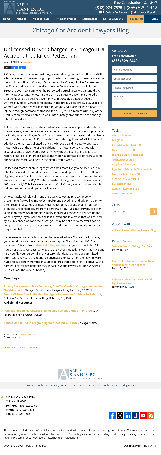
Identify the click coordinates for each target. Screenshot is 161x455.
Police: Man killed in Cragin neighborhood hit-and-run (40, 323)
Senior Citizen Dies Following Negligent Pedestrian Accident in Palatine (52, 294)
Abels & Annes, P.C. (35, 445)
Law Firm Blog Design (140, 445)
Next (34, 347)
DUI (14, 334)
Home (6, 19)
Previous (10, 347)
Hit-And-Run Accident (127, 154)
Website (21, 19)
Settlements (89, 19)
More (155, 19)
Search (153, 211)
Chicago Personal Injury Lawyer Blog (134, 230)
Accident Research (125, 188)
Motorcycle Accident (126, 174)
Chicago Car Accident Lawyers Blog (28, 7)
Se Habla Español (113, 19)
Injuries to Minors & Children (132, 169)
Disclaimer (77, 385)
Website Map (111, 385)
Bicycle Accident (124, 164)
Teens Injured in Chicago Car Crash (132, 246)
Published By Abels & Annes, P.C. (126, 7)
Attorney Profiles (66, 19)
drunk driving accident (51, 245)
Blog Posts (128, 385)
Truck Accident (123, 159)
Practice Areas (40, 19)
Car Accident (122, 135)
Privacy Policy (58, 385)
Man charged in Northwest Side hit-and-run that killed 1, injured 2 (49, 310)
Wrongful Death (124, 150)
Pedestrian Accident (28, 334)
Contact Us (136, 19)
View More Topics (122, 193)
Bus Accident (122, 183)
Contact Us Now (134, 113)
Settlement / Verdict (126, 179)
